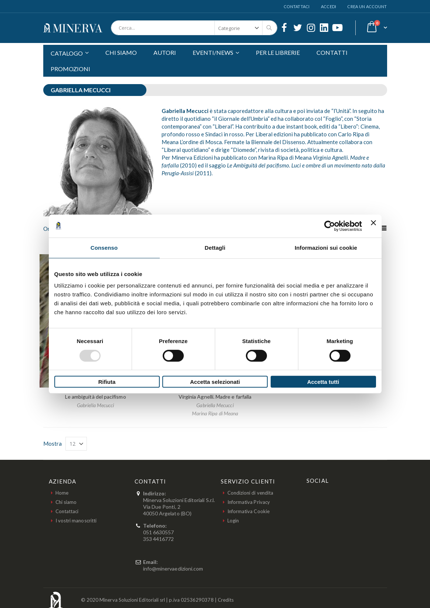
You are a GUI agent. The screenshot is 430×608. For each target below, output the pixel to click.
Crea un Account (367, 6)
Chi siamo (66, 502)
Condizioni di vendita (250, 493)
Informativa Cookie (248, 511)
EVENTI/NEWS (213, 52)
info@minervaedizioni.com (173, 568)
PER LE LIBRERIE (278, 52)
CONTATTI (332, 52)
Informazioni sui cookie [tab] (326, 248)
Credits (226, 600)
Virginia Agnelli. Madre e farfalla (215, 396)
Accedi (328, 6)
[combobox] (194, 27)
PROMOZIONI (70, 68)
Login (233, 521)
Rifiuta (107, 382)
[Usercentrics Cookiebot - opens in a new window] (329, 226)
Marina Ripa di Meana (215, 413)
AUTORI (164, 52)
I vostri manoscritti (76, 521)
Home (61, 493)
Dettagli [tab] (215, 248)
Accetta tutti (323, 382)
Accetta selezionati (215, 382)
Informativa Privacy (248, 502)
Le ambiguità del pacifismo (95, 396)
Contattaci (297, 6)
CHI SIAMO (121, 52)
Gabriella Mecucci (95, 405)
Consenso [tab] (104, 248)
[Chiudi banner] (373, 226)
